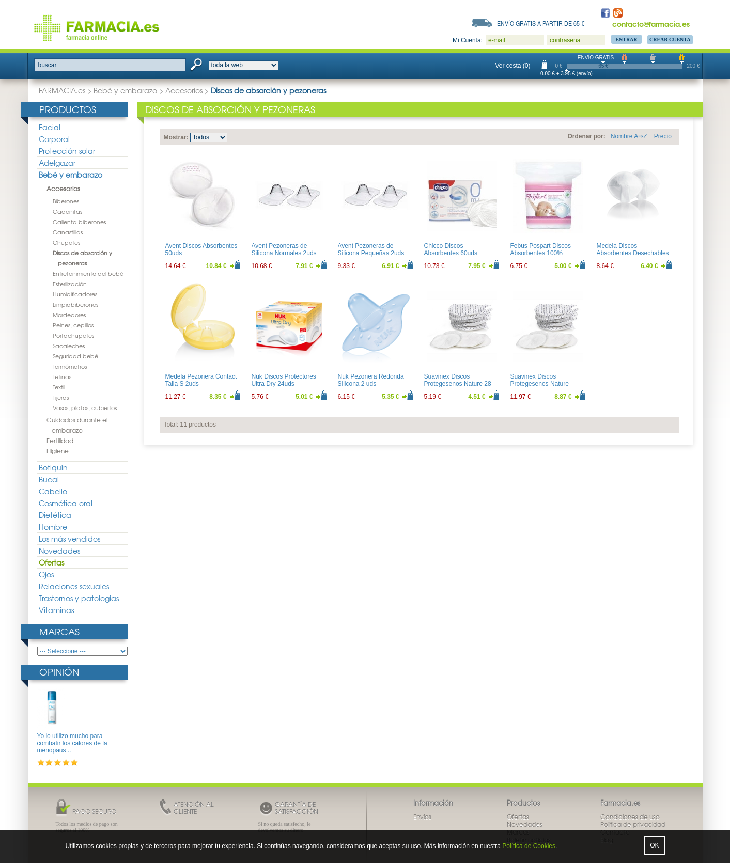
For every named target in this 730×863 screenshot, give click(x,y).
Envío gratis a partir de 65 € (541, 23)
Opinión (59, 672)
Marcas (59, 631)
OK (654, 845)
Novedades (59, 550)
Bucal (49, 479)
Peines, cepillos (73, 325)
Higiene (57, 451)
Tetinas (62, 376)
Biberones (66, 201)
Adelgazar (57, 163)
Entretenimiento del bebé (88, 273)
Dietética (55, 515)
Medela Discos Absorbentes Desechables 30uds (633, 253)
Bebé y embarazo (125, 90)
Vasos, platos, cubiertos (85, 407)
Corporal (54, 139)
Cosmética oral (65, 503)
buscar (47, 65)
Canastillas (68, 232)
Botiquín (53, 467)
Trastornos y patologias (79, 598)
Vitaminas (56, 610)
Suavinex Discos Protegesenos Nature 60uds (539, 384)
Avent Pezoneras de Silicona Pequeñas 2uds (371, 249)
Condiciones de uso (630, 816)
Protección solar (67, 151)
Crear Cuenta (670, 39)
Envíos (422, 816)
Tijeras (61, 397)
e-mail (496, 40)
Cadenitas (67, 211)
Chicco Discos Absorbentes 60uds (450, 249)
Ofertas (51, 562)
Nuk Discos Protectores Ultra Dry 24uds (284, 380)
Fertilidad (59, 440)
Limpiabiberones (75, 304)
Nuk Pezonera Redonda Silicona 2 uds (371, 380)
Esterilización (70, 283)
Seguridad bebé (75, 356)
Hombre (53, 527)
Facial (49, 127)
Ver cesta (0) (513, 65)
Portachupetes (73, 335)
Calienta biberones (79, 221)
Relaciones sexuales (74, 586)
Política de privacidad (632, 824)
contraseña (565, 40)
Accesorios (184, 90)
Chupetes (66, 242)
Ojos (46, 574)
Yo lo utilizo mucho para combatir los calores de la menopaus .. (72, 743)
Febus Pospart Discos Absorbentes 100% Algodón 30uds (540, 253)
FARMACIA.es (62, 90)
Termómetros (70, 366)
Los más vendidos (69, 539)
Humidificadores (75, 294)
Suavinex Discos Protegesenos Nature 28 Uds (457, 384)
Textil (59, 387)
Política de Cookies (528, 846)
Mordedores (69, 314)
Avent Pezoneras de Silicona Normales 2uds (284, 249)
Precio (663, 136)
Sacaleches (69, 345)
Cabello (53, 491)
